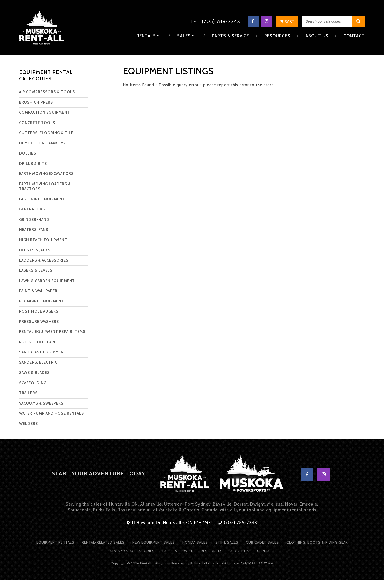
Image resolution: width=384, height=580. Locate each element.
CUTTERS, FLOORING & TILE (46, 133)
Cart (287, 21)
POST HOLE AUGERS (38, 311)
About (317, 35)
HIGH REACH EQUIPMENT (43, 240)
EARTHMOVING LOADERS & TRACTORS (45, 186)
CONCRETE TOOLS (37, 122)
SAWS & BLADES (34, 372)
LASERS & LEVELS (35, 270)
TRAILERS (28, 393)
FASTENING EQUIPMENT (42, 199)
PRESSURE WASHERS (39, 321)
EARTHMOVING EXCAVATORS (46, 173)
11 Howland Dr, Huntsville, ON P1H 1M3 (169, 522)
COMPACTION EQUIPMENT (44, 112)
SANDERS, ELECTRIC (38, 362)
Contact (354, 35)
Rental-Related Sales (103, 542)
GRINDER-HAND (34, 219)
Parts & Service (231, 35)
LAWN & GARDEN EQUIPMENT (47, 281)
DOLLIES (27, 153)
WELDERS (28, 423)
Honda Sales (195, 542)
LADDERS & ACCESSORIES (43, 260)
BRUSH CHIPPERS (36, 102)
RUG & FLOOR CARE (37, 342)
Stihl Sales (226, 542)
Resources (278, 35)
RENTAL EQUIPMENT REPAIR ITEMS (52, 331)
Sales (187, 35)
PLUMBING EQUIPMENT (41, 301)
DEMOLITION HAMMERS (42, 143)
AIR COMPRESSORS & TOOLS (47, 92)
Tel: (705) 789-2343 (215, 21)
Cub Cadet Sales (262, 542)
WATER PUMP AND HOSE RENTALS (51, 413)
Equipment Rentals (55, 542)
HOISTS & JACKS (34, 250)
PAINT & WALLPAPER (38, 291)
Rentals (150, 35)
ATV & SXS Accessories (132, 550)
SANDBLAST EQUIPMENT (43, 352)
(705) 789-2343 (237, 522)
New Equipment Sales (153, 542)
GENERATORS (32, 209)
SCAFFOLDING (32, 383)
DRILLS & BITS (33, 163)
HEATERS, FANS (33, 229)
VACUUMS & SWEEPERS (41, 403)
